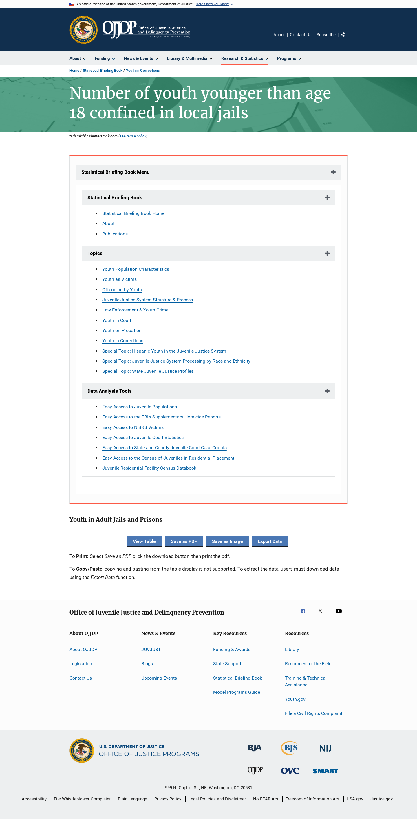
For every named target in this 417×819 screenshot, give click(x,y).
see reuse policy (133, 136)
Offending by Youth (122, 289)
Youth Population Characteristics (135, 269)
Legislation (81, 663)
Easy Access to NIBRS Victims (133, 427)
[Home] (146, 30)
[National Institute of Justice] (325, 752)
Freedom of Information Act (312, 799)
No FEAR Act (265, 799)
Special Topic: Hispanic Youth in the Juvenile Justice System (164, 351)
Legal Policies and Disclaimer (217, 799)
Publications (115, 234)
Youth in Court (116, 320)
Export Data (270, 541)
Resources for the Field (308, 663)
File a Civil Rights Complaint (313, 713)
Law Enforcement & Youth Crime (135, 310)
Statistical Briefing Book (102, 70)
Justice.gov (381, 799)
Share (347, 38)
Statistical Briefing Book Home (133, 213)
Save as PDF (184, 541)
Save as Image (227, 541)
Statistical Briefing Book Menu (115, 172)
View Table (144, 541)
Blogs (147, 663)
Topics (95, 253)
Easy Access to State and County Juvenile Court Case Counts (164, 447)
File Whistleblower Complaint (82, 799)
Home (74, 70)
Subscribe (326, 34)
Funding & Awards (231, 649)
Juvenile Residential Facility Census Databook (149, 468)
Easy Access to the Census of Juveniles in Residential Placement (168, 458)
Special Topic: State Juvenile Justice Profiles (147, 371)
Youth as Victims (119, 279)
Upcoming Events (159, 677)
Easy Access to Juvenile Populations (139, 407)
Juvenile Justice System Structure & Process (147, 299)
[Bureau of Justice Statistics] (290, 756)
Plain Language (132, 799)
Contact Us (301, 34)
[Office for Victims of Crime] (290, 775)
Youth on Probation (122, 330)
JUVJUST (151, 649)
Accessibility (34, 799)
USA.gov (355, 799)
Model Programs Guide (236, 692)
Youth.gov (295, 699)
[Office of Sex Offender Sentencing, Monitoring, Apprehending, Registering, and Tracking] (325, 774)
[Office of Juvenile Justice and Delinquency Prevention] (255, 776)
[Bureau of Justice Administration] (255, 752)
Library (292, 649)
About (279, 34)
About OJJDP (83, 649)
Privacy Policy (167, 799)
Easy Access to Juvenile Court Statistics (143, 437)
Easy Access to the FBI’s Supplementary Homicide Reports (161, 417)
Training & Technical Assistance (306, 681)
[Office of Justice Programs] (84, 30)
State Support (227, 663)
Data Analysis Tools (109, 391)
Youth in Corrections (143, 70)
